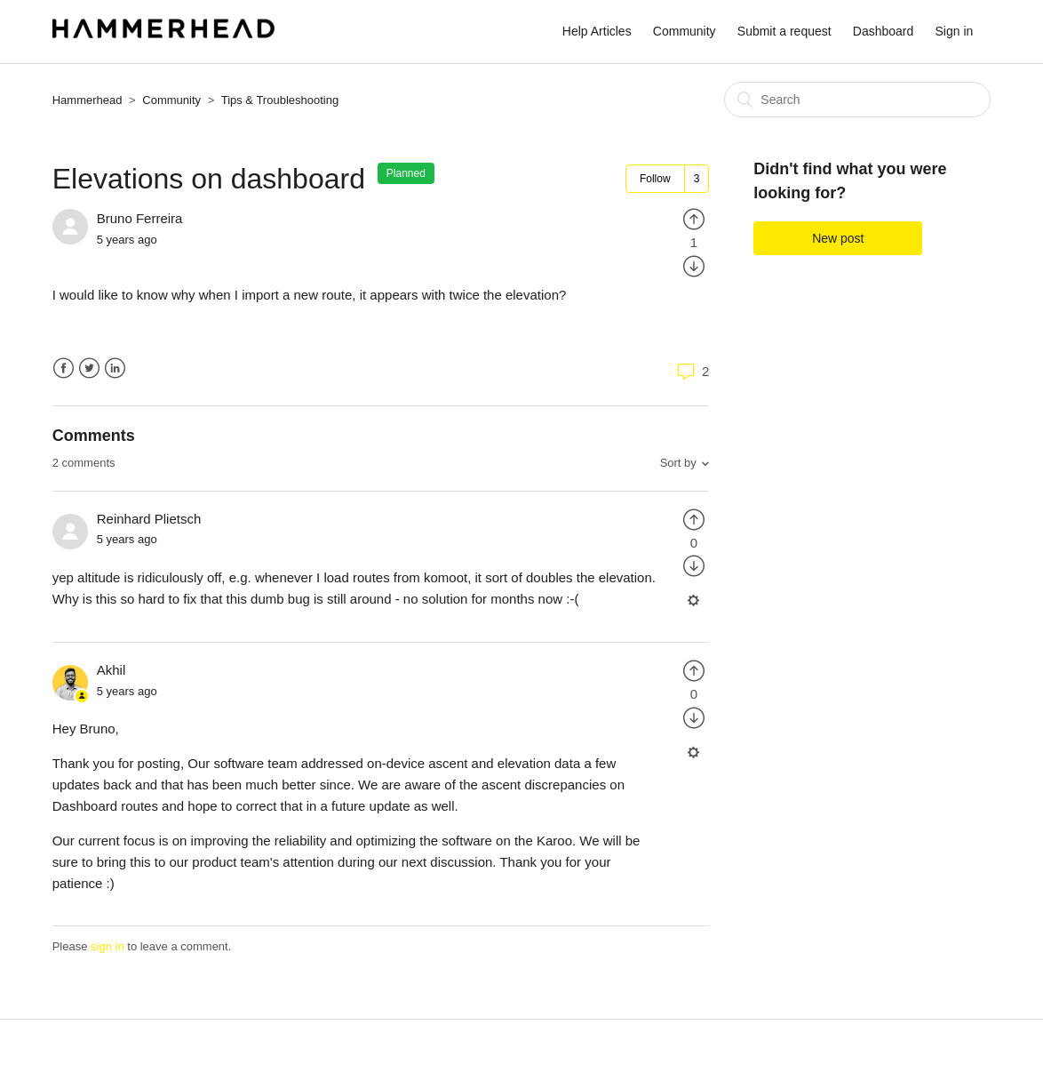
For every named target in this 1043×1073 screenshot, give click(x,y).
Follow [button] (655, 178)
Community (684, 31)
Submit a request (784, 31)
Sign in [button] (954, 31)
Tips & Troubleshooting (279, 100)
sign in (107, 946)
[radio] (694, 218)
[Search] (857, 99)
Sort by (678, 462)
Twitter (89, 368)
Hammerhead (87, 100)
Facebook (63, 368)
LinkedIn (115, 368)
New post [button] (838, 238)
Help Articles (597, 31)
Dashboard (883, 31)
